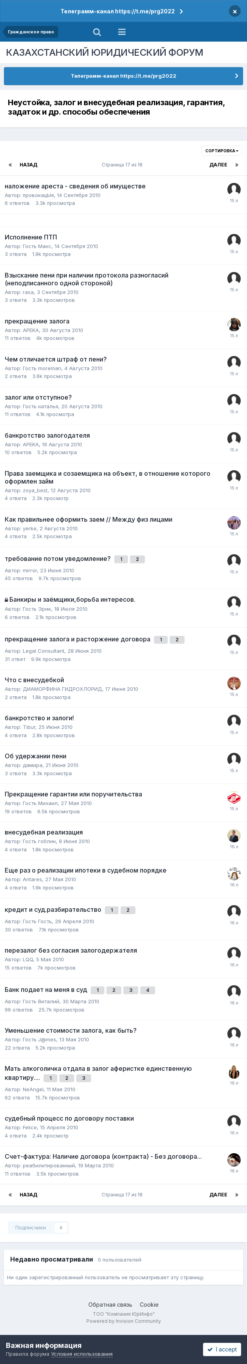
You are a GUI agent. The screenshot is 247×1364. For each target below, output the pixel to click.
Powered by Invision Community (123, 1321)
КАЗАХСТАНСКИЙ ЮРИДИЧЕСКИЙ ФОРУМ (104, 52)
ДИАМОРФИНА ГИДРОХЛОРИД (62, 689)
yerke (30, 528)
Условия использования (82, 1354)
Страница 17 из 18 (123, 165)
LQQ (28, 959)
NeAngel (33, 1089)
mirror (30, 570)
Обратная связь (110, 1304)
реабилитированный (49, 1165)
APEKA (31, 330)
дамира (32, 765)
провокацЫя (38, 195)
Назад (28, 165)
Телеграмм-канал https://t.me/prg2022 (117, 11)
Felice (30, 1127)
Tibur (29, 727)
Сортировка (221, 150)
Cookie (149, 1304)
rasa (28, 292)
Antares (32, 879)
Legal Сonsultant (43, 651)
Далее (218, 165)
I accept (222, 1349)
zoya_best (35, 490)
